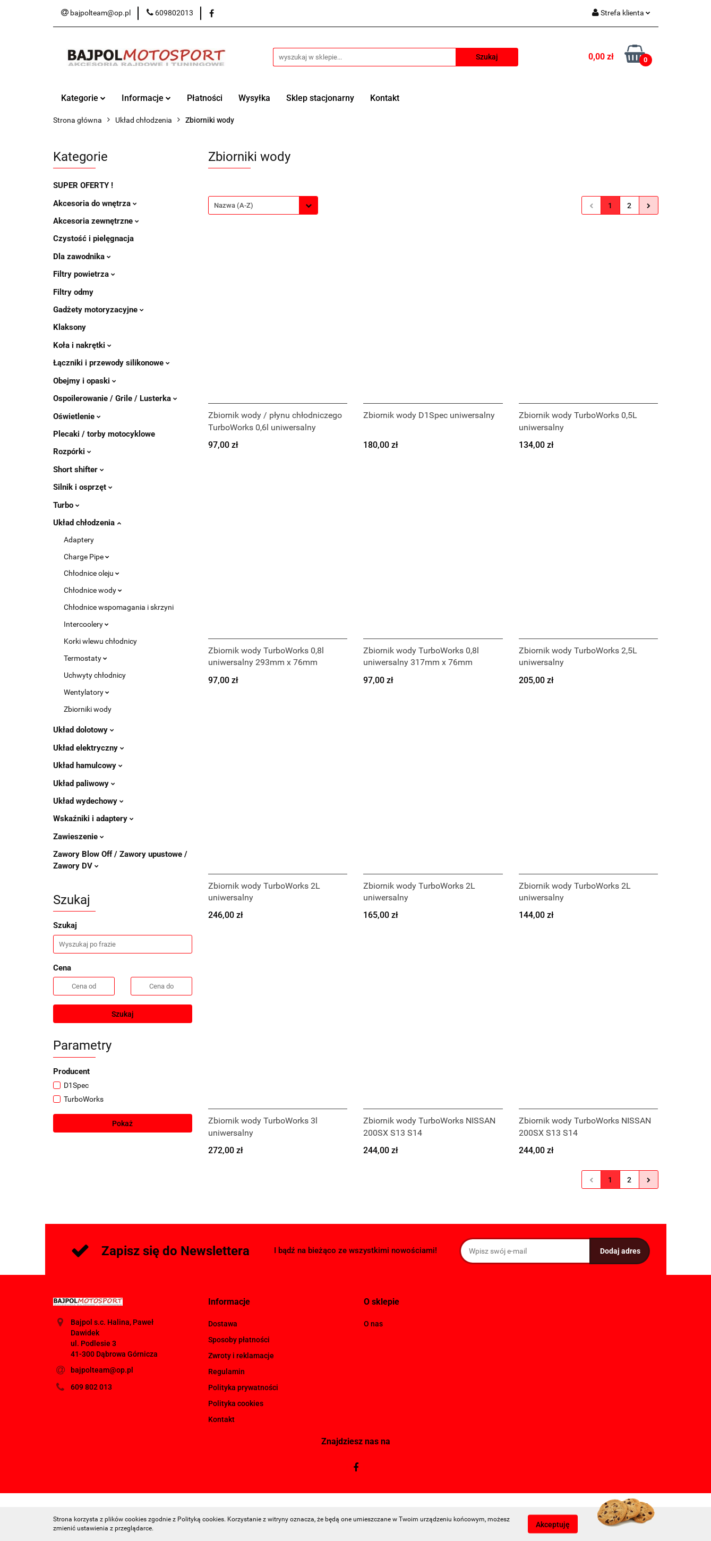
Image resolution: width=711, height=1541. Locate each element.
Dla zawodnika (82, 256)
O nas (373, 1323)
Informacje (146, 98)
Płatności (204, 98)
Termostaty (85, 658)
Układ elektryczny (88, 748)
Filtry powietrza (84, 274)
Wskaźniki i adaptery (93, 818)
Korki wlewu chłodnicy (100, 641)
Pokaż (122, 1123)
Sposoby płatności (239, 1339)
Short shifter (78, 469)
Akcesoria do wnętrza (95, 203)
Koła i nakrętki (82, 345)
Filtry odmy (73, 292)
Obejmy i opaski (84, 381)
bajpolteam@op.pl (102, 1370)
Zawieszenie (78, 836)
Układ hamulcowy (88, 765)
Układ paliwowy (84, 783)
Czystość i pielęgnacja (93, 238)
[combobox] (263, 205)
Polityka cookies (235, 1403)
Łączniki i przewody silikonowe (111, 363)
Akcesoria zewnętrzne (96, 221)
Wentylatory (86, 692)
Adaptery (79, 539)
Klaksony (69, 327)
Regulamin (226, 1371)
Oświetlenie (77, 416)
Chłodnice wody (93, 590)
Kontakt (384, 98)
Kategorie (83, 98)
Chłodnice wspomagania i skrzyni (119, 607)
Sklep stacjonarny (320, 98)
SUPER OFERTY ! (83, 185)
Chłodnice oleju (91, 573)
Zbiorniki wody (88, 709)
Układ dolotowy (83, 730)
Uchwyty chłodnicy (95, 675)
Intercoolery (86, 624)
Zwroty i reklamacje (241, 1355)
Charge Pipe (86, 556)
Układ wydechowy (88, 801)
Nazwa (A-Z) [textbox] (233, 205)
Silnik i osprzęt (83, 487)
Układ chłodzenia (87, 522)
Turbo (66, 505)
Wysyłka (254, 98)
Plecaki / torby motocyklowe (104, 434)
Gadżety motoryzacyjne (98, 309)
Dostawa (222, 1323)
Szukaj (123, 1014)
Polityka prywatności (243, 1387)
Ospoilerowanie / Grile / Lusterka (115, 398)
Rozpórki (72, 451)
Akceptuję (553, 1524)
